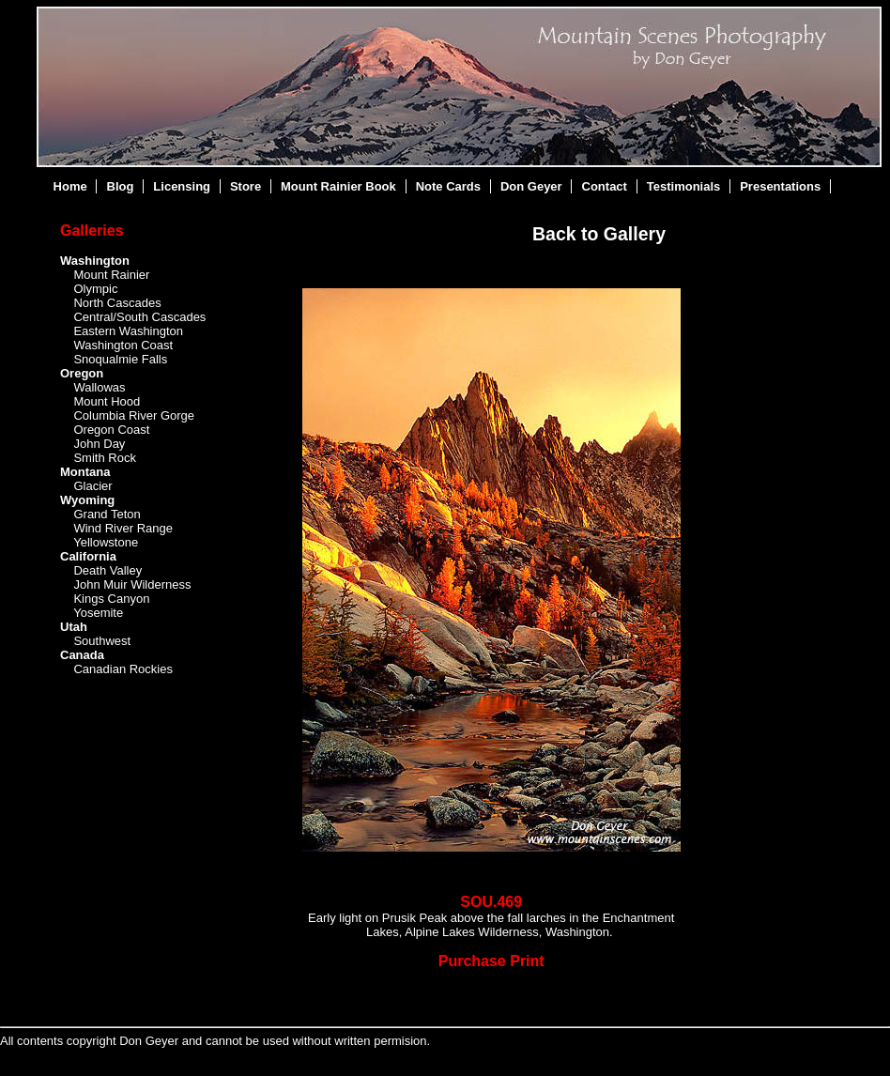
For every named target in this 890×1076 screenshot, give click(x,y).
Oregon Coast (111, 430)
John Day (99, 444)
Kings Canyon (111, 599)
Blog (120, 186)
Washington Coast (123, 345)
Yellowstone (105, 542)
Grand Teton (106, 514)
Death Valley (107, 570)
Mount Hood (106, 401)
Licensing (181, 186)
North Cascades (117, 303)
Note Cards (448, 186)
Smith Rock (104, 458)
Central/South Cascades (139, 317)
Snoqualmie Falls (120, 359)
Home (70, 186)
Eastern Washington (128, 331)
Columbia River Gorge (133, 415)
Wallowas (99, 387)
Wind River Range (123, 528)
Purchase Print (491, 961)
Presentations (780, 186)
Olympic (95, 289)
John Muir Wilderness (132, 584)
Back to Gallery (599, 233)
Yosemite (98, 613)
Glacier (92, 486)
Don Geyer (531, 186)
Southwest (101, 641)
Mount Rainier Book (338, 186)
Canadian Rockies (123, 669)
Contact (604, 186)
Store (245, 186)
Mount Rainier (111, 275)
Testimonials (684, 186)
